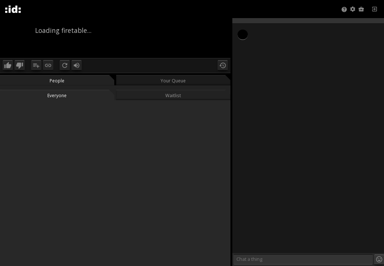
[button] (353, 9)
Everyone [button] (57, 95)
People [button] (57, 80)
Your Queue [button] (173, 80)
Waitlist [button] (173, 95)
